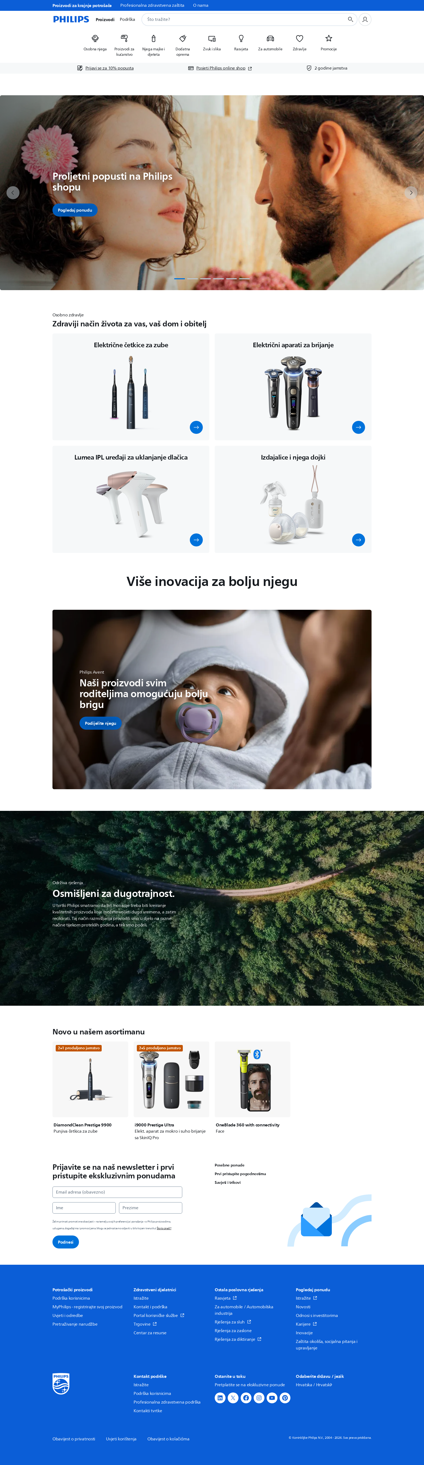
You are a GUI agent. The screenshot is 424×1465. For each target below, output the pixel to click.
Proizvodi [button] (105, 19)
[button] (196, 427)
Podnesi (66, 1242)
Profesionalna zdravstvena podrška (167, 1402)
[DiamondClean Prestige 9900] (90, 1088)
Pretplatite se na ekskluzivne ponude (250, 1384)
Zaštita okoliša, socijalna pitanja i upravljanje (326, 1345)
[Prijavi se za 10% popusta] (105, 68)
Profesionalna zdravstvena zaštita (152, 5)
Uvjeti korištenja (121, 1439)
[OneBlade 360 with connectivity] (252, 1088)
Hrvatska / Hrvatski (314, 1384)
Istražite (141, 1298)
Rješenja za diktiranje (238, 1339)
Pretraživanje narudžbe (74, 1324)
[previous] (12, 192)
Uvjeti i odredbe (67, 1315)
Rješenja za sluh (233, 1322)
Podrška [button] (127, 19)
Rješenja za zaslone (233, 1330)
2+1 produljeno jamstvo (79, 1048)
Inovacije (304, 1332)
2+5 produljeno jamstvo (160, 1048)
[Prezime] (150, 1207)
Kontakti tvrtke (148, 1410)
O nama (200, 5)
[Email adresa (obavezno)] (117, 1192)
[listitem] (95, 43)
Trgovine (145, 1324)
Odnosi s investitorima (317, 1315)
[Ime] (84, 1207)
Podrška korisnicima (71, 1298)
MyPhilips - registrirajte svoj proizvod (87, 1306)
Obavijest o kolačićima (168, 1439)
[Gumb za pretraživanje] (350, 19)
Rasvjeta (226, 1298)
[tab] (179, 278)
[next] (411, 192)
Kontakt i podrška (150, 1306)
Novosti (303, 1306)
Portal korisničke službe (159, 1315)
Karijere (306, 1324)
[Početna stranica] (70, 19)
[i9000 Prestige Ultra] (171, 1091)
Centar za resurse (150, 1332)
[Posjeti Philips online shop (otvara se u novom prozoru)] (220, 68)
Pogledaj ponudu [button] (75, 210)
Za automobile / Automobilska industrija (244, 1310)
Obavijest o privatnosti (73, 1439)
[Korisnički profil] (365, 19)
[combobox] (236, 19)
